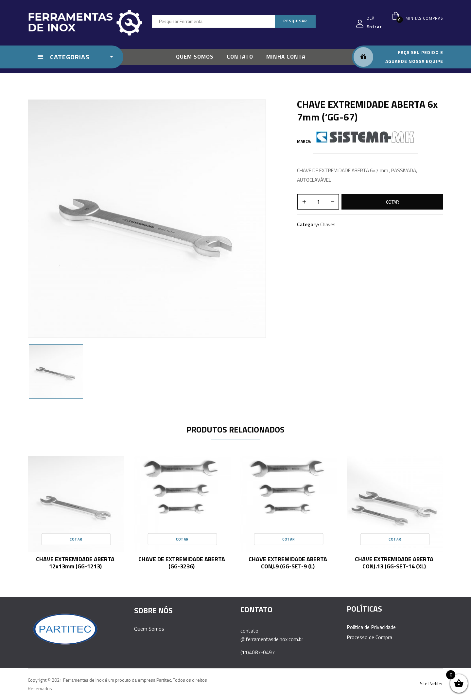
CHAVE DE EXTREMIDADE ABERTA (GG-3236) (181, 563)
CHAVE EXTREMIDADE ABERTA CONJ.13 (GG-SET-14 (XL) (394, 563)
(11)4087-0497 (257, 652)
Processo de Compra (369, 637)
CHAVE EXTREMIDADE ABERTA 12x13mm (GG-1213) (75, 563)
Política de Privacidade (371, 627)
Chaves (328, 224)
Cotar (392, 201)
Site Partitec (431, 683)
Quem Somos (149, 629)
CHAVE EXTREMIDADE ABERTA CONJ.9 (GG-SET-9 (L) (288, 563)
